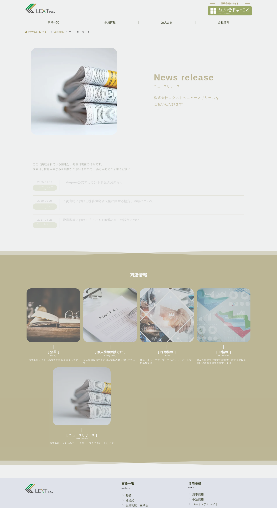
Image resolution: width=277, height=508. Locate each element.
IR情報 (196, 469)
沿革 (195, 464)
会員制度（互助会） (138, 419)
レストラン (133, 429)
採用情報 (194, 398)
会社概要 (198, 459)
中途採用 (198, 413)
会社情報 (194, 448)
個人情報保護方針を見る (56, 444)
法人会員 (128, 448)
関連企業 (198, 423)
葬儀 (128, 409)
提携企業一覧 (134, 464)
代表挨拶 (198, 428)
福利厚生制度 (134, 459)
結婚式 (130, 414)
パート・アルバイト (205, 418)
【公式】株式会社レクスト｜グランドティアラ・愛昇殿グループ (143, 502)
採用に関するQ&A (204, 438)
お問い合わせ (134, 469)
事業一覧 (128, 398)
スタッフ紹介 (200, 433)
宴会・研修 (133, 424)
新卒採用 (198, 408)
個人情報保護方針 (203, 474)
